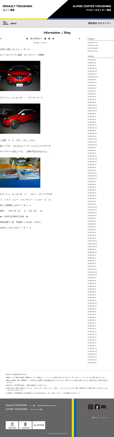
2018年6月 (91, 317)
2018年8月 (91, 312)
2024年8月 (91, 116)
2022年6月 (91, 190)
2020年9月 (91, 249)
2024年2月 (91, 133)
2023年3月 (91, 164)
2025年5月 (91, 91)
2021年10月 (91, 212)
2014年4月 (91, 331)
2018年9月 (91, 309)
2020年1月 (91, 266)
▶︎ (79, 38)
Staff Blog (91, 45)
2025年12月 (91, 71)
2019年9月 (91, 278)
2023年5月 (91, 159)
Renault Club (91, 51)
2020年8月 (91, 252)
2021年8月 (91, 218)
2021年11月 (91, 210)
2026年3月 (91, 63)
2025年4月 (91, 94)
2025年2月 (91, 99)
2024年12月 (91, 105)
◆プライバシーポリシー (100, 417)
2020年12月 (91, 241)
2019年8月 (91, 280)
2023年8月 (91, 150)
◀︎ (0, 38)
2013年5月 (91, 343)
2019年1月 (91, 300)
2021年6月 (91, 224)
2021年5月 (91, 227)
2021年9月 (91, 215)
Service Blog (91, 48)
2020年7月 (91, 255)
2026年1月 (91, 68)
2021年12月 (91, 207)
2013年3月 (91, 348)
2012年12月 (91, 357)
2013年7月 (91, 337)
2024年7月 (91, 119)
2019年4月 (91, 292)
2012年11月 (91, 360)
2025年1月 (91, 102)
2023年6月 (91, 156)
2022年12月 (91, 173)
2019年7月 (91, 283)
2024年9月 (91, 113)
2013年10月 (91, 334)
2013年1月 (91, 354)
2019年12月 (91, 269)
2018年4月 (91, 323)
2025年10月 (91, 77)
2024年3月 (91, 130)
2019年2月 (91, 297)
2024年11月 (91, 108)
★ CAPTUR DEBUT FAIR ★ (14, 216)
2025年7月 (91, 85)
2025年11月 (91, 74)
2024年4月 (91, 128)
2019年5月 (91, 289)
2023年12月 (91, 139)
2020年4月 (91, 263)
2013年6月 (91, 340)
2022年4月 (91, 195)
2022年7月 (91, 187)
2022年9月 (91, 181)
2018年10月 (91, 306)
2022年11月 (91, 176)
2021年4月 (91, 229)
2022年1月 (91, 204)
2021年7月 (91, 221)
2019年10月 (91, 275)
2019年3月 (91, 295)
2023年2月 (91, 167)
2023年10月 (91, 145)
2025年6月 (91, 88)
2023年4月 (91, 161)
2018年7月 (91, 314)
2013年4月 (91, 346)
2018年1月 (91, 326)
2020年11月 (91, 244)
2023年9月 (91, 147)
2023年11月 (91, 142)
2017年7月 (91, 328)
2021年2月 (91, 235)
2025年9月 (91, 79)
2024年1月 (91, 136)
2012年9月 (91, 362)
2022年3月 (91, 198)
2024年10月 (91, 111)
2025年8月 (91, 82)
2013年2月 (91, 351)
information (91, 42)
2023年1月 (91, 170)
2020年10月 (91, 246)
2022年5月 (91, 193)
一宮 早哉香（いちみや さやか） (26, 222)
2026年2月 (91, 65)
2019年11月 (91, 272)
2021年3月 (91, 232)
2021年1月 (91, 238)
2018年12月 (91, 303)
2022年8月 (91, 184)
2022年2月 (91, 201)
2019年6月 (91, 286)
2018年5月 (91, 320)
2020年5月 (91, 261)
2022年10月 (91, 179)
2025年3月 (91, 96)
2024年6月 (91, 122)
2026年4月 (91, 60)
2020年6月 (91, 258)
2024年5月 (91, 125)
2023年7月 (91, 153)
